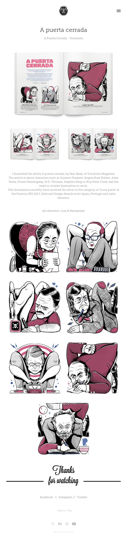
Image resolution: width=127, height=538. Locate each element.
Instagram (66, 497)
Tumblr (82, 497)
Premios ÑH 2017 (28, 193)
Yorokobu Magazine (100, 173)
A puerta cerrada (53, 173)
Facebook (46, 497)
